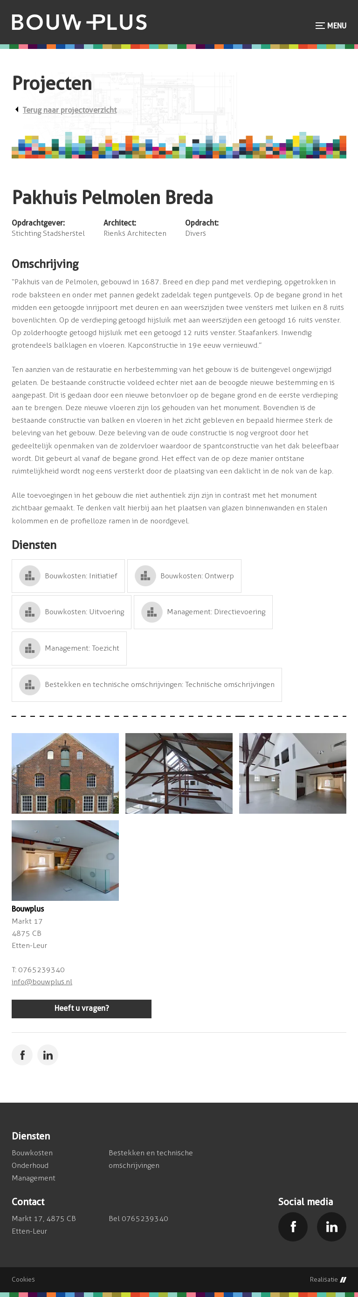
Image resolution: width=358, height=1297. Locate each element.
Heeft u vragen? (82, 1008)
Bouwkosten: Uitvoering (84, 611)
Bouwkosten (32, 1152)
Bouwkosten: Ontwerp (197, 575)
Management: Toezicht (82, 648)
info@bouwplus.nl (42, 981)
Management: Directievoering (216, 611)
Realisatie (328, 1279)
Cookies (23, 1279)
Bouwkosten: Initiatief (81, 575)
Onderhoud (30, 1165)
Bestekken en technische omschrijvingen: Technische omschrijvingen (160, 684)
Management (33, 1177)
